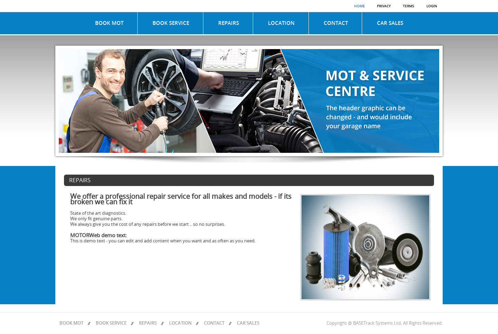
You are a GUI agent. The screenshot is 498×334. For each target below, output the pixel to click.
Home (359, 6)
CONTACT (336, 23)
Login (431, 6)
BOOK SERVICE (171, 23)
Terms (408, 6)
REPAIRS (228, 23)
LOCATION (281, 23)
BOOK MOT (109, 23)
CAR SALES (390, 23)
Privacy (384, 6)
